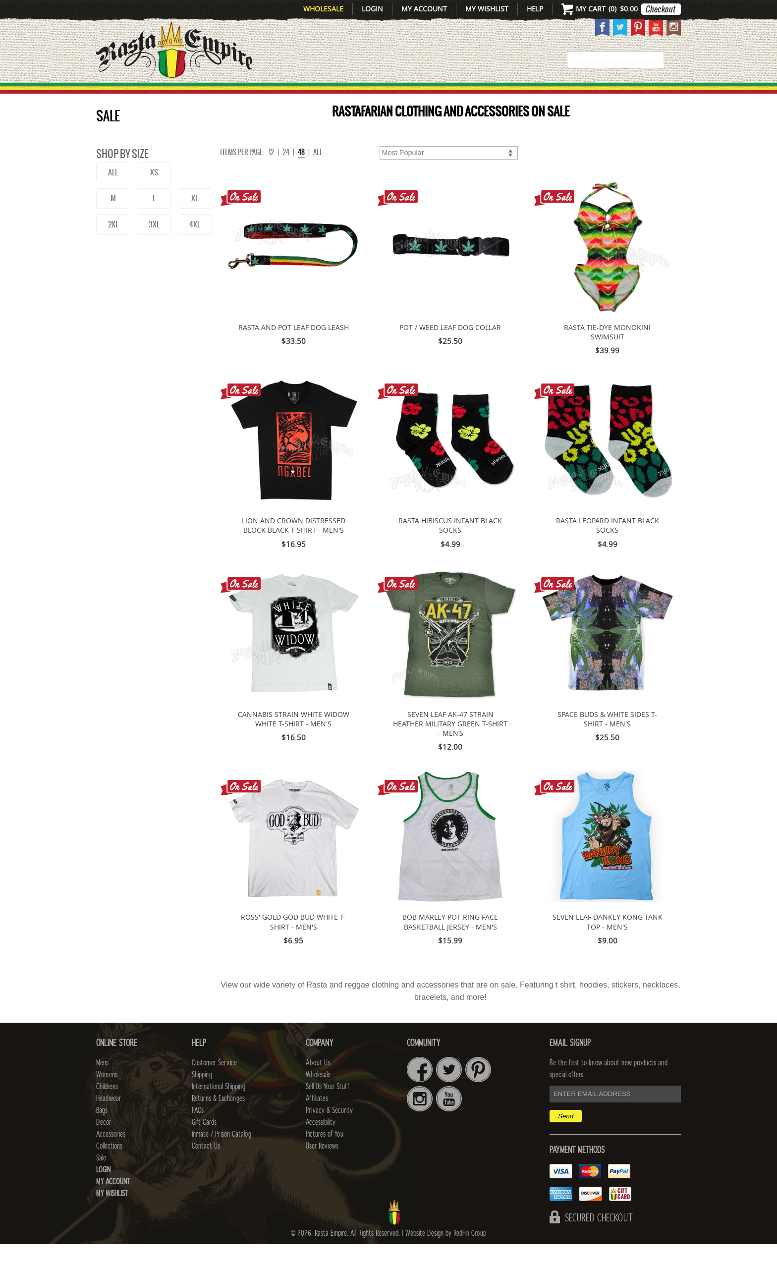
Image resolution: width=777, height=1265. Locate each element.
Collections (616, 95)
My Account (424, 8)
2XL (113, 245)
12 (271, 172)
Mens (202, 95)
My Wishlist (486, 8)
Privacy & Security (329, 1131)
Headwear (108, 1119)
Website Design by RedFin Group (445, 1254)
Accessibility (320, 1143)
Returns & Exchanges (218, 1119)
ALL (113, 193)
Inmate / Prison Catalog (221, 1155)
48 (301, 172)
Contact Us (206, 1167)
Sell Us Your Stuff (327, 1107)
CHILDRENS (310, 95)
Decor (473, 95)
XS (154, 193)
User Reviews (322, 1167)
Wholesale (323, 8)
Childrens (107, 1107)
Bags (433, 95)
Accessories (535, 95)
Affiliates (317, 1119)
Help (535, 8)
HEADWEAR (379, 95)
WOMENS (248, 95)
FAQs (198, 1131)
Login (372, 8)
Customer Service (214, 1084)
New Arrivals (138, 95)
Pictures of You (324, 1155)
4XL (194, 245)
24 (285, 172)
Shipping (202, 1096)
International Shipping (218, 1107)
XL (194, 218)
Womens (106, 1096)
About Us (318, 1084)
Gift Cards (204, 1143)
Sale (667, 95)
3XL (154, 245)
